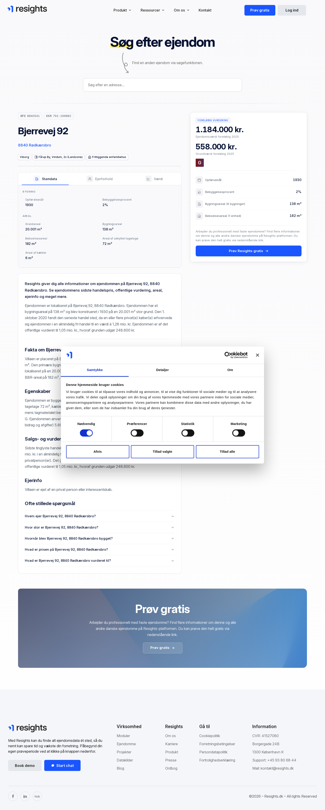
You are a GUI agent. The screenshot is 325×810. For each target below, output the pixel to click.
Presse (170, 760)
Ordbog (171, 768)
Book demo (25, 765)
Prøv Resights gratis (249, 251)
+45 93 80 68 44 (281, 760)
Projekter (124, 752)
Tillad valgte (162, 452)
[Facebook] (13, 796)
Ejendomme (126, 744)
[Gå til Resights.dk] (27, 9)
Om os (170, 735)
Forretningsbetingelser (217, 744)
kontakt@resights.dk (277, 768)
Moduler (123, 735)
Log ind (292, 10)
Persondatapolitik (213, 752)
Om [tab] (230, 370)
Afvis (97, 452)
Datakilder (125, 760)
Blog (120, 768)
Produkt (171, 752)
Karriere (171, 744)
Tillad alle (227, 452)
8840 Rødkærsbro (34, 145)
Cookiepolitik (209, 735)
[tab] (45, 178)
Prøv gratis (259, 10)
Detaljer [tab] (162, 370)
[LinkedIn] (25, 796)
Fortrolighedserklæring (217, 760)
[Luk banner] (257, 355)
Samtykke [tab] (95, 370)
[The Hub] (37, 796)
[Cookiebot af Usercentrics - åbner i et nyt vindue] (228, 355)
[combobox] (162, 85)
